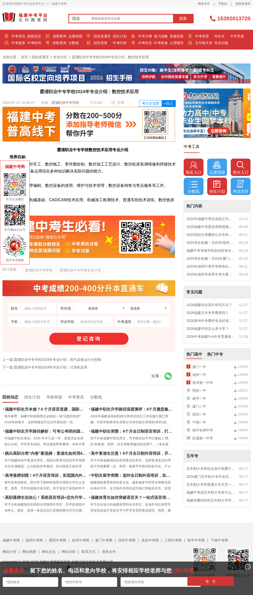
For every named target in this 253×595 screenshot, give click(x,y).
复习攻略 (161, 36)
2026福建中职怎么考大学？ (207, 329)
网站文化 (49, 552)
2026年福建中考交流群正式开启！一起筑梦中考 (210, 219)
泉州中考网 (80, 540)
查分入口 (241, 167)
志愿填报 (75, 36)
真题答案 (177, 36)
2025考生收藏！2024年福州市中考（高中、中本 (210, 243)
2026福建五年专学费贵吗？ (207, 313)
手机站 (222, 3)
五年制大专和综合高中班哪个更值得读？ (210, 469)
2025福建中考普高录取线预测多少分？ (210, 227)
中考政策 (18, 43)
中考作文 (145, 43)
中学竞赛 (237, 36)
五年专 (192, 456)
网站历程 (69, 552)
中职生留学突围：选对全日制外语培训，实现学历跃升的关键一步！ (132, 475)
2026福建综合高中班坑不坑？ (209, 305)
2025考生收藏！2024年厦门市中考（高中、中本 (210, 258)
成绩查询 (59, 36)
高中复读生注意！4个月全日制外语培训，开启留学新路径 (132, 453)
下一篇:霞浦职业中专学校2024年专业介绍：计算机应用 (44, 367)
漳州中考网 (126, 540)
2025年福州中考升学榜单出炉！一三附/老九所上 (210, 266)
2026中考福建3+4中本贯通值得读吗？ (210, 337)
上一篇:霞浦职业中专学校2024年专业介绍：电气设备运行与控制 (51, 360)
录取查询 (59, 43)
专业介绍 (60, 57)
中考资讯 (18, 36)
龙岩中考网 (150, 540)
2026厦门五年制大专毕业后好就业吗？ (210, 477)
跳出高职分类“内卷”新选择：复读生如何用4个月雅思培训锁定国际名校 (46, 453)
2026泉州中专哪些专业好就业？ (210, 321)
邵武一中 (199, 414)
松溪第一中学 (202, 438)
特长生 (219, 36)
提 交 (211, 581)
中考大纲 (145, 36)
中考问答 (120, 43)
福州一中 (199, 375)
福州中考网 (34, 540)
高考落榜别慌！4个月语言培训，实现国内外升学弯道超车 (46, 475)
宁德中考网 (219, 540)
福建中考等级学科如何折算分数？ (210, 251)
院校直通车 (243, 3)
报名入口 (194, 167)
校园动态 (34, 36)
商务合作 (204, 3)
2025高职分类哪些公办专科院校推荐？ (210, 235)
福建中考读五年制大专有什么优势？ (210, 492)
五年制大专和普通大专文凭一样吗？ (210, 484)
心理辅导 (177, 43)
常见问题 (221, 43)
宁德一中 (199, 422)
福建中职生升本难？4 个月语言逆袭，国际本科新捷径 (46, 409)
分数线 (73, 43)
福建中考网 (11, 540)
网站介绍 (9, 552)
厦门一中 (199, 367)
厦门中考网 (103, 540)
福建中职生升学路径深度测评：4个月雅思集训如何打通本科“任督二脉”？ (132, 409)
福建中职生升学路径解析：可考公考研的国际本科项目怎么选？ (46, 431)
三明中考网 (173, 540)
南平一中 (199, 398)
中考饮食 (161, 43)
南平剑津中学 (202, 430)
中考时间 (34, 43)
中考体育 (202, 36)
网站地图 (29, 552)
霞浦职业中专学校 (65, 103)
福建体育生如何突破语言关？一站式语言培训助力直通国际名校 (132, 497)
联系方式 (88, 552)
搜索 (183, 18)
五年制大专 (203, 43)
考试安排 (241, 187)
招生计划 (120, 36)
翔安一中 (199, 391)
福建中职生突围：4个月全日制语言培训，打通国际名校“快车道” (132, 431)
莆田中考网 (57, 540)
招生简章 (100, 43)
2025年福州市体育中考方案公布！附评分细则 (210, 274)
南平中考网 (196, 540)
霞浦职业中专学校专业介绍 (80, 270)
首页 (24, 57)
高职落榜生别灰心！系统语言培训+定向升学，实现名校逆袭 (46, 497)
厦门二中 (199, 406)
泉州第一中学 (202, 383)
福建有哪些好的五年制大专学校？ (210, 500)
